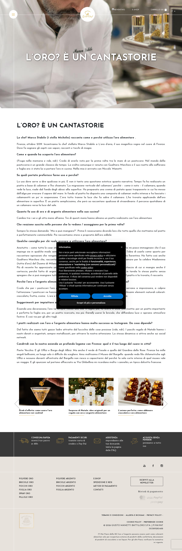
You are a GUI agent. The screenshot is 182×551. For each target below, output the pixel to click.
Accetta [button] (107, 296)
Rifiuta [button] (74, 296)
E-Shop (135, 10)
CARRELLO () (157, 10)
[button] (121, 247)
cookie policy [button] (87, 267)
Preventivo (119, 10)
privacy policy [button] (96, 255)
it (172, 12)
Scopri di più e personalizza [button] (91, 303)
